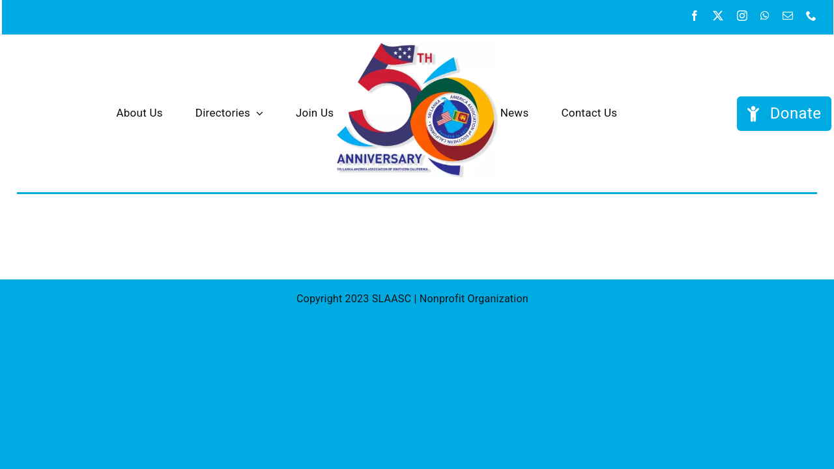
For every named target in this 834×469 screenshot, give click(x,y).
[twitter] (718, 15)
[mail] (788, 15)
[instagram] (742, 15)
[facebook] (694, 15)
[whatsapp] (764, 15)
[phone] (811, 15)
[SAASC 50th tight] (417, 46)
